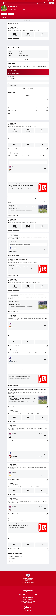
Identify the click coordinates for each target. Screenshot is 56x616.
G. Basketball (29, 3)
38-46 (16, 319)
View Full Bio (28, 59)
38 (39, 323)
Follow (11, 13)
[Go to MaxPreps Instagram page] (28, 595)
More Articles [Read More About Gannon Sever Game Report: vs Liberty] (15, 533)
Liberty (27, 541)
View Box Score (11, 561)
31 (39, 166)
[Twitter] (51, 0)
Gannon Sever (12, 6)
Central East (28, 141)
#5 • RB (11, 10)
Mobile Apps (30, 597)
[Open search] (44, 3)
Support (28, 604)
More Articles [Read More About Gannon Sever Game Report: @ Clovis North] (15, 385)
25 (39, 475)
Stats (8, 17)
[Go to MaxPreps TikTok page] (20, 595)
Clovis (27, 126)
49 (39, 506)
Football (11, 3)
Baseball (16, 3)
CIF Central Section (13, 85)
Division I (11, 80)
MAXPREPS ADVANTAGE (11, 0)
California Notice (31, 601)
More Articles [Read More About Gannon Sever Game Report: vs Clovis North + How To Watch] (15, 194)
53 (39, 170)
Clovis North (28, 30)
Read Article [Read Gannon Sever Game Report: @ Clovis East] (10, 275)
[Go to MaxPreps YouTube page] (24, 595)
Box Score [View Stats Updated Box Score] (10, 38)
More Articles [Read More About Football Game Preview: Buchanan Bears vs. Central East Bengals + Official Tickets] (15, 215)
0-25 (13, 468)
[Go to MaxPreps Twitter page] (32, 595)
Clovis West (28, 413)
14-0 (20, 353)
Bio (5, 17)
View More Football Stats (28, 119)
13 (39, 509)
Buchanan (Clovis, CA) (11, 8)
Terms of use (24, 601)
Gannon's (9, 30)
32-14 (16, 238)
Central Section (12, 78)
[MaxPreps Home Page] (24, 20)
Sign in (52, 3)
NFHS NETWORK (23, 0)
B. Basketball (22, 3)
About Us (25, 597)
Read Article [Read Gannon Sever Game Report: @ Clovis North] (10, 385)
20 (39, 436)
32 (39, 248)
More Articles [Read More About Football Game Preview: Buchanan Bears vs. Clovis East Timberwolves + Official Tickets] (15, 406)
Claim (4, 13)
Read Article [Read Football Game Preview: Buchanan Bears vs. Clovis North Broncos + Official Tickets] (10, 311)
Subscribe (25, 599)
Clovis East (28, 338)
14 (39, 251)
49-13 (16, 502)
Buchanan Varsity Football (23, 55)
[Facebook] (53, 0)
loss (23, 126)
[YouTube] (46, 0)
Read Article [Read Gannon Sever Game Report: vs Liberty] (10, 533)
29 (39, 456)
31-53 (16, 156)
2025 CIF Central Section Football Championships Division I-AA (21, 162)
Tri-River (11, 83)
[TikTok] (43, 0)
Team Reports (11, 183)
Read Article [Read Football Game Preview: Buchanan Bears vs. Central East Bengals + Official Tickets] (10, 215)
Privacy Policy (30, 599)
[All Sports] (41, 3)
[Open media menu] (47, 3)
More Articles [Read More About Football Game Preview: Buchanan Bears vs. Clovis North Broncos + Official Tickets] (15, 311)
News (12, 17)
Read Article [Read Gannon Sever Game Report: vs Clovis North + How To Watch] (10, 194)
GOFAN (18, 0)
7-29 (16, 449)
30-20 (16, 429)
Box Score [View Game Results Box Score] (17, 173)
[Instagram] (48, 0)
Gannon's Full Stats (16, 38)
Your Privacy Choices (28, 602)
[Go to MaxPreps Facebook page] (36, 595)
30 (39, 433)
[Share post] (47, 38)
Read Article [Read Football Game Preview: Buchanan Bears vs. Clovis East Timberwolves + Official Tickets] (10, 406)
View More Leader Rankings (28, 88)
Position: (27, 95)
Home (3, 17)
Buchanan (12, 166)
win (23, 30)
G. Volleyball (36, 3)
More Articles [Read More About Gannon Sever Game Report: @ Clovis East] (15, 275)
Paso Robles (28, 486)
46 (39, 327)
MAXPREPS (3, 0)
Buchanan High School (28, 576)
